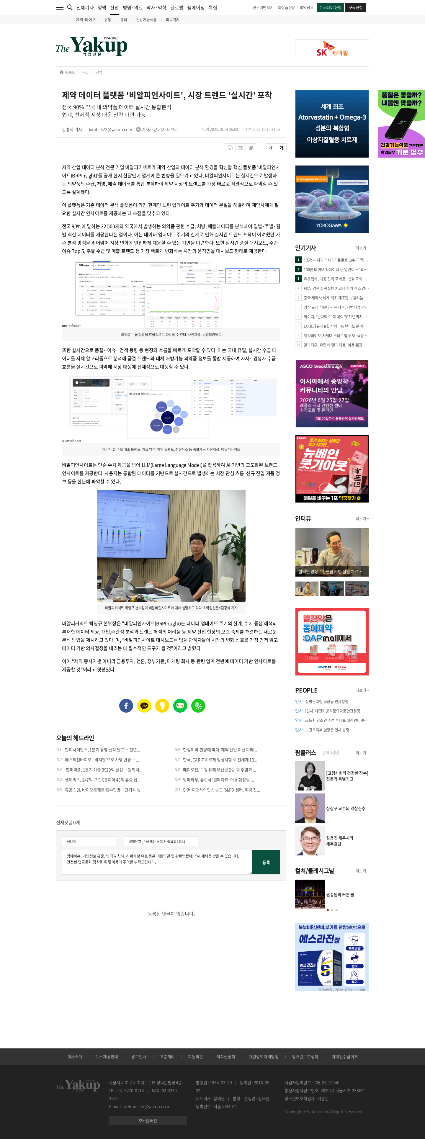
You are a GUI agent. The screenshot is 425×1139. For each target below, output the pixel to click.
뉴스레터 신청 (330, 7)
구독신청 (356, 7)
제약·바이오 (86, 19)
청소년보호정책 (305, 1056)
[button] (328, 910)
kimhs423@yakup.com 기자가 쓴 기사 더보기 (133, 129)
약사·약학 (156, 7)
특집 (212, 7)
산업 (114, 9)
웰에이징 (196, 7)
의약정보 (306, 7)
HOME (67, 72)
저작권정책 (225, 1056)
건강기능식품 (146, 19)
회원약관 (195, 1056)
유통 (108, 19)
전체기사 (85, 7)
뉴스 (85, 72)
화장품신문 (286, 7)
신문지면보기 (263, 7)
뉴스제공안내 (107, 1056)
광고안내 (138, 1056)
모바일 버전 (148, 1120)
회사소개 (74, 1056)
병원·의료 (133, 7)
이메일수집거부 (344, 1056)
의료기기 (172, 19)
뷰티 (123, 19)
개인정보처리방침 (264, 1056)
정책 (102, 7)
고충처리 (167, 1056)
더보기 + (362, 248)
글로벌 (176, 7)
